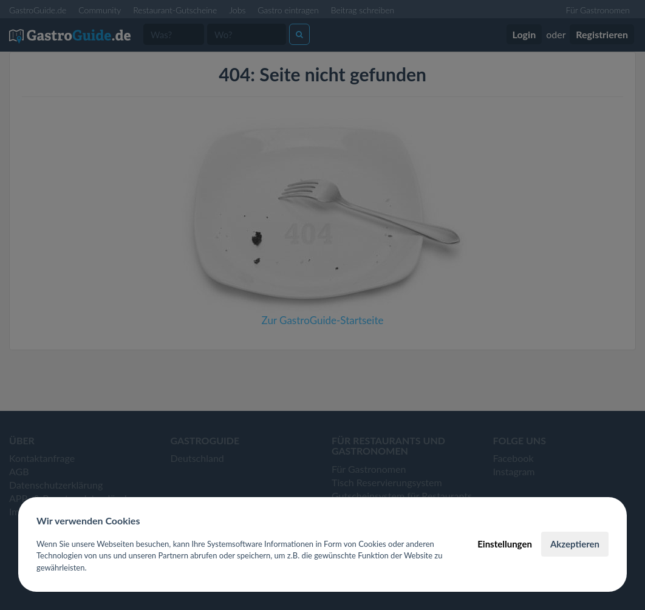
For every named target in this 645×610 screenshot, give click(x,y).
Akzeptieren (574, 543)
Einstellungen (504, 543)
